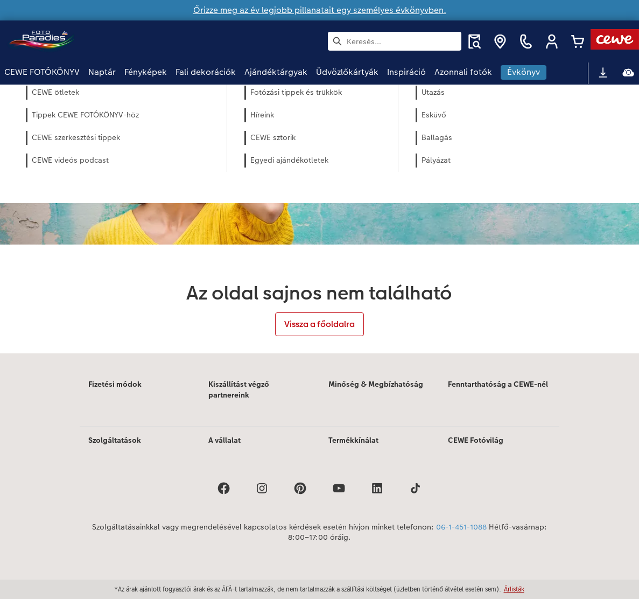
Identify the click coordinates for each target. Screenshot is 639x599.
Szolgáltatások (114, 440)
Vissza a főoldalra (319, 324)
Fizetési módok (115, 384)
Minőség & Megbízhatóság (375, 384)
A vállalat (224, 440)
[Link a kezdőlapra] (109, 41)
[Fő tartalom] (319, 219)
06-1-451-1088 (461, 526)
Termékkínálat (353, 440)
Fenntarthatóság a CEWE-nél (498, 384)
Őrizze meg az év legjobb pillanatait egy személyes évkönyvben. (319, 10)
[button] (552, 41)
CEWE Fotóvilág (475, 440)
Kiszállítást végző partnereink (238, 389)
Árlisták (514, 589)
